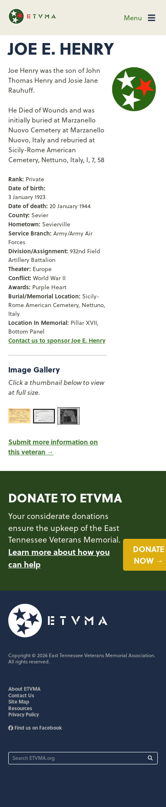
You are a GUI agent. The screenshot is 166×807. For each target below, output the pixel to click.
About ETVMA (24, 688)
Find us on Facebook (35, 727)
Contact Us (21, 695)
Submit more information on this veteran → (53, 446)
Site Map (18, 701)
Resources (20, 708)
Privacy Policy (23, 714)
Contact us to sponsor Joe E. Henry (56, 340)
